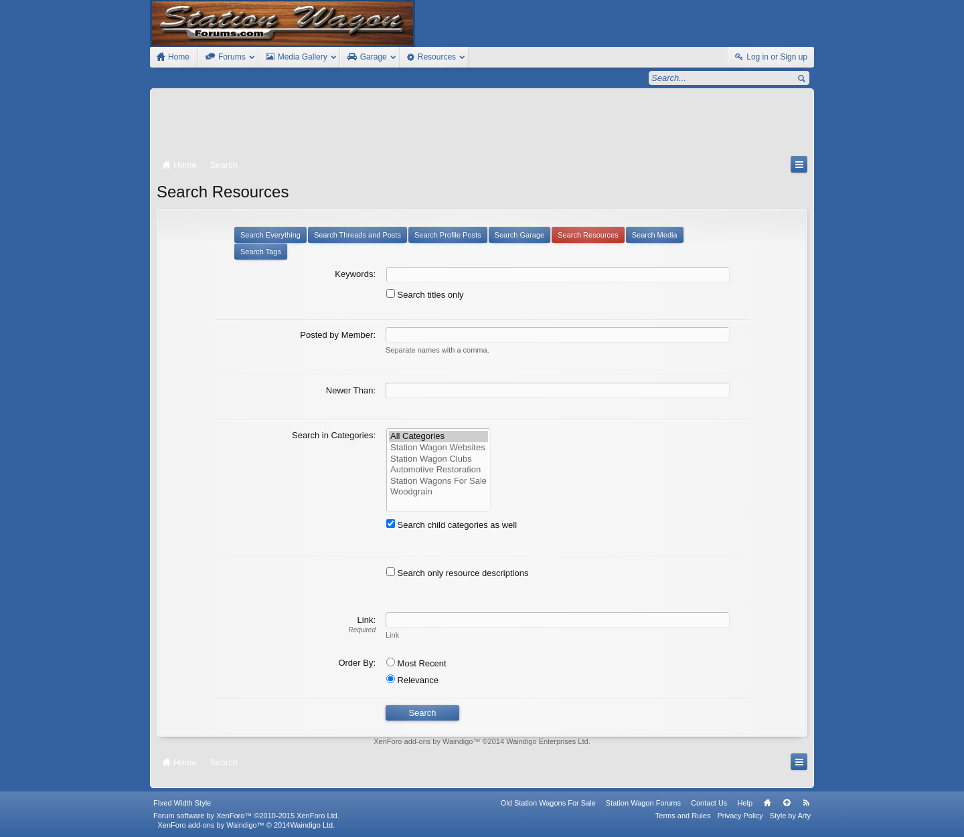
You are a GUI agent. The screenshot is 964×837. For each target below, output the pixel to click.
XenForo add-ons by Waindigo (423, 741)
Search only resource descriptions (457, 573)
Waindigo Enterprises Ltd (547, 741)
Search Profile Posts (447, 235)
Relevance (412, 680)
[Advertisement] (482, 125)
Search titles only (425, 295)
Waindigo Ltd (311, 825)
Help (744, 803)
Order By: (357, 663)
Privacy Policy (739, 816)
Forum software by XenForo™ (246, 816)
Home (767, 803)
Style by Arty (790, 816)
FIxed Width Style (182, 803)
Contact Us (709, 803)
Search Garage (520, 235)
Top (786, 803)
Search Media (654, 235)
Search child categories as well (451, 525)
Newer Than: (351, 390)
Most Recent (416, 663)
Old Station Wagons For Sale (548, 803)
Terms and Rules (683, 816)
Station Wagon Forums (643, 803)
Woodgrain (438, 492)
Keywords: (355, 274)
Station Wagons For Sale (438, 481)
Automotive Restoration (438, 470)
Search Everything (270, 235)
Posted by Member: (338, 335)
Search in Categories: (334, 435)
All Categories (438, 436)
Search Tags (260, 252)
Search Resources (588, 235)
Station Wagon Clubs (438, 459)
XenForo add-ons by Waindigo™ (210, 825)
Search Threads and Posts (357, 235)
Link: (366, 620)
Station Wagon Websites (438, 448)
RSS (806, 803)
